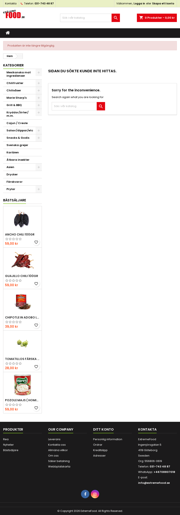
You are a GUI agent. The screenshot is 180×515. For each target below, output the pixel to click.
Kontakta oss (57, 445)
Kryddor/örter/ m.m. (17, 114)
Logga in (139, 3)
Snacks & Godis (17, 138)
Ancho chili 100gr (20, 234)
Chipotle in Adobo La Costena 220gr (22, 317)
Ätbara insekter (18, 160)
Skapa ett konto (163, 3)
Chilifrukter (14, 83)
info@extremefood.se (154, 483)
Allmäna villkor (58, 450)
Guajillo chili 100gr (21, 276)
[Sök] (90, 18)
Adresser (99, 456)
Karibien (12, 152)
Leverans (54, 439)
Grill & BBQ (14, 105)
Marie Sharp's (16, 98)
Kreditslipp (100, 450)
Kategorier (13, 65)
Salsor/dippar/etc (19, 130)
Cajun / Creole (17, 123)
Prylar (10, 189)
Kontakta (11, 3)
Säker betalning (59, 461)
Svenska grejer (17, 145)
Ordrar (97, 445)
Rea (6, 439)
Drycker (12, 174)
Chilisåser (13, 90)
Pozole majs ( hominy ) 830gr (22, 400)
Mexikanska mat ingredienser (18, 74)
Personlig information (107, 439)
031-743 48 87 (44, 3)
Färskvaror (14, 182)
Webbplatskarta (59, 466)
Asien (10, 167)
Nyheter (8, 445)
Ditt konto (103, 429)
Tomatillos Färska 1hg (22, 359)
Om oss (53, 456)
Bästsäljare (14, 200)
